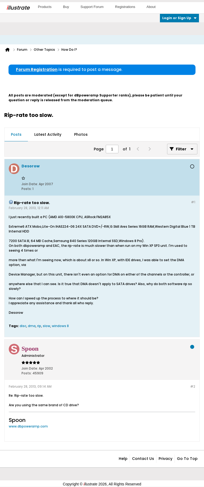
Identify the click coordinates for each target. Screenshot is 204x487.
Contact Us (143, 458)
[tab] (16, 135)
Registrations (125, 7)
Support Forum (92, 7)
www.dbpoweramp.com (28, 426)
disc (23, 326)
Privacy (165, 458)
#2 (192, 386)
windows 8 (60, 326)
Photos (81, 134)
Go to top (187, 458)
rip (39, 326)
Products (45, 7)
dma (32, 326)
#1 (193, 202)
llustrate (17, 7)
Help (123, 458)
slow (46, 326)
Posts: (27, 189)
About (151, 7)
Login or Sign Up (179, 18)
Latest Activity (47, 134)
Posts (16, 134)
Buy (66, 7)
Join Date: (30, 184)
